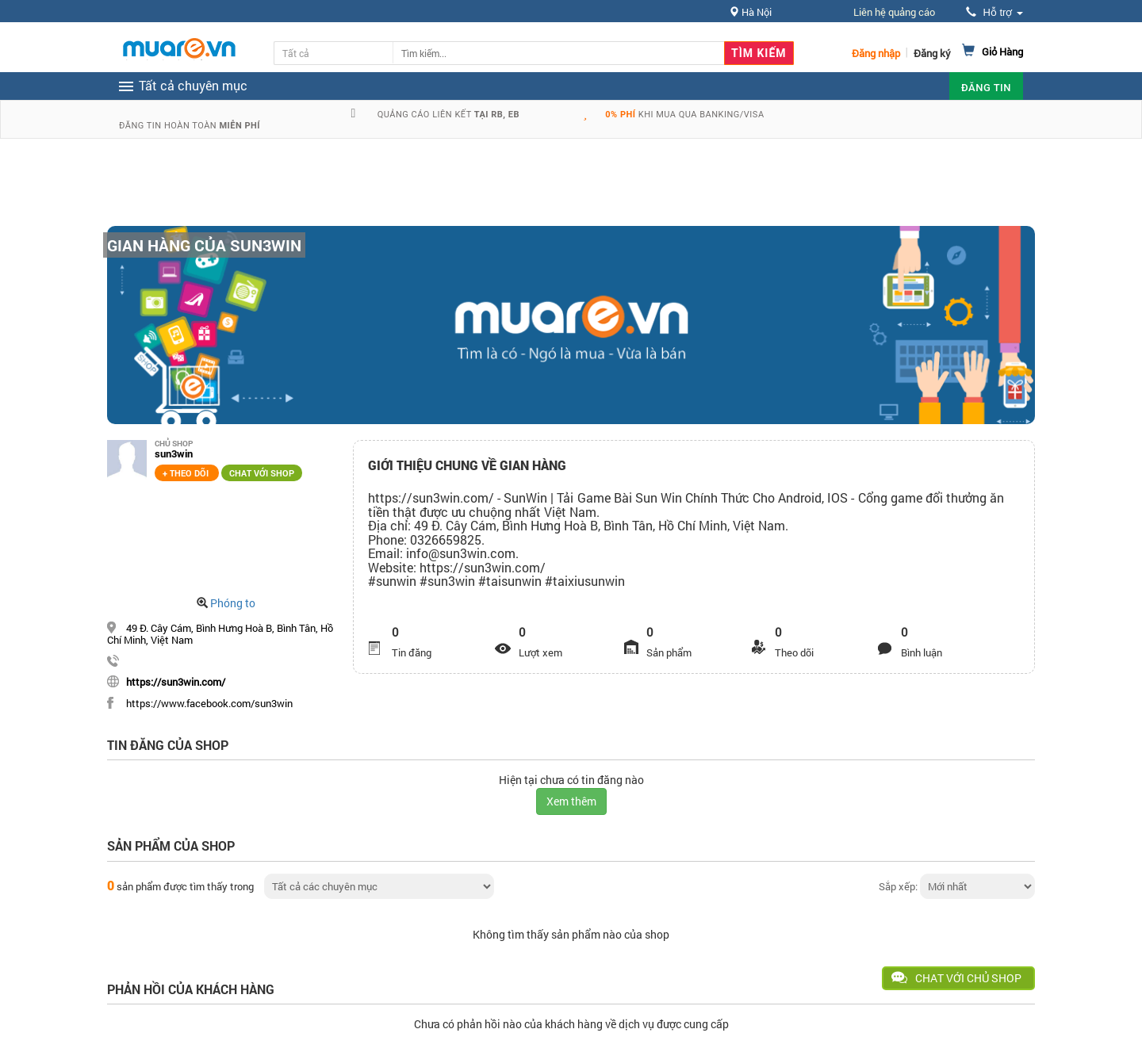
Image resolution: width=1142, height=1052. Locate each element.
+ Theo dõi (187, 473)
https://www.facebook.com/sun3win (209, 703)
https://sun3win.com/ (175, 682)
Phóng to (232, 602)
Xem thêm (571, 801)
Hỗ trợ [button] (994, 12)
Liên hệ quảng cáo (894, 12)
